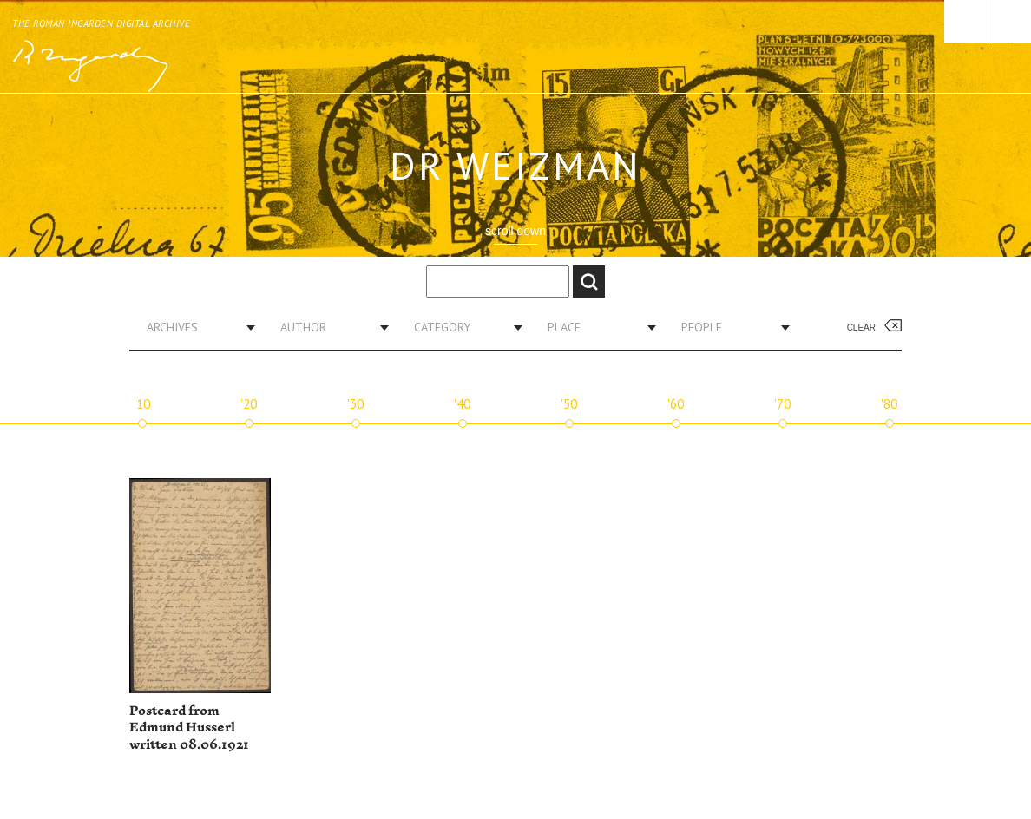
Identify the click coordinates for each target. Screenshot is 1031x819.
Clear (861, 327)
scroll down (515, 231)
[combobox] (194, 327)
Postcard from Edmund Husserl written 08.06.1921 (189, 728)
